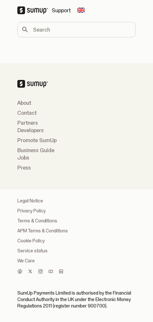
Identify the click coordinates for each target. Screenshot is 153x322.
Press (24, 167)
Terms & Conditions (37, 221)
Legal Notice (30, 201)
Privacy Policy (31, 211)
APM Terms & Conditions (42, 231)
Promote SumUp (37, 140)
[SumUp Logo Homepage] (34, 10)
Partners (27, 123)
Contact (27, 113)
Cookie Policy (31, 241)
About (24, 103)
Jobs (23, 157)
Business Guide (35, 150)
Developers (30, 130)
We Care (26, 261)
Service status (32, 251)
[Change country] (81, 10)
